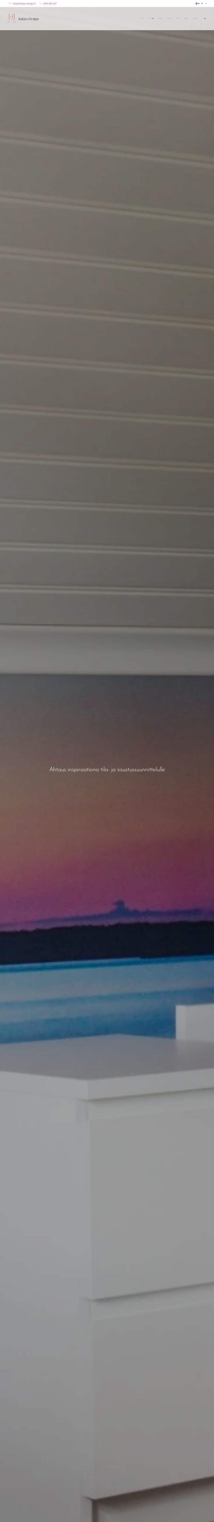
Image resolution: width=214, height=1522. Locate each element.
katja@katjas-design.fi (24, 3)
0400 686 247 (50, 3)
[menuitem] (162, 18)
